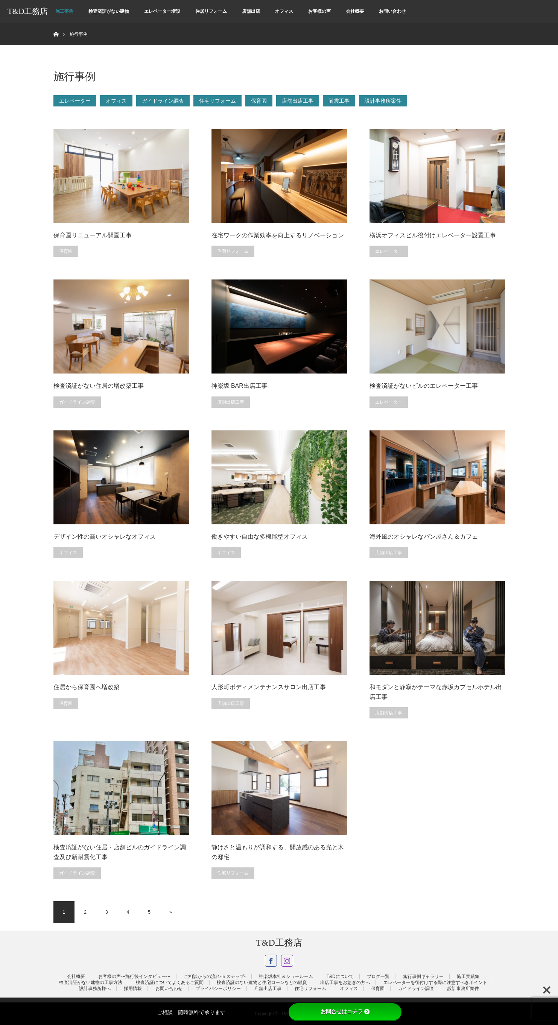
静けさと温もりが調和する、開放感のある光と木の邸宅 (277, 852)
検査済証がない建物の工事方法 (90, 982)
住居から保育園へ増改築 (86, 687)
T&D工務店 (28, 11)
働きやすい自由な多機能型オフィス (259, 536)
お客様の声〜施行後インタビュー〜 (134, 976)
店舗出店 (251, 11)
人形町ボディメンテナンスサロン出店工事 (268, 687)
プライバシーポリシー (218, 988)
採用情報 (133, 988)
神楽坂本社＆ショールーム (286, 976)
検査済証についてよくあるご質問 (170, 982)
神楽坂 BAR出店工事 (239, 386)
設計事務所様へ (95, 988)
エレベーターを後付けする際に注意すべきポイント (435, 982)
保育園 (259, 101)
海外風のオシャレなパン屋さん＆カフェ (423, 536)
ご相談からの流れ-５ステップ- (215, 976)
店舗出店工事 (297, 101)
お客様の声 (319, 11)
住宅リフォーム (217, 101)
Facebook (271, 960)
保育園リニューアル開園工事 (92, 235)
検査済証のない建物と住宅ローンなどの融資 (262, 982)
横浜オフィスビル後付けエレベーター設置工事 (432, 235)
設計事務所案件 (383, 101)
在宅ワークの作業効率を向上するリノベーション (277, 235)
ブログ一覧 (378, 976)
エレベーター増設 (162, 11)
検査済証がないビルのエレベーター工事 (423, 386)
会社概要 (355, 11)
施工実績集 (468, 976)
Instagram (287, 960)
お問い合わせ (392, 11)
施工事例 (64, 11)
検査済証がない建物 (108, 11)
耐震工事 (339, 101)
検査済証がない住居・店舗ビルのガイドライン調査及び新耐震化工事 (119, 852)
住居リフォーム (211, 11)
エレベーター (75, 101)
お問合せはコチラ (345, 1011)
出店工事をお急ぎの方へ (345, 982)
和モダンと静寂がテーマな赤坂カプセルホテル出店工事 (435, 692)
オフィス (284, 11)
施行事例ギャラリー (423, 976)
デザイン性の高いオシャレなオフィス (104, 536)
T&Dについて (340, 976)
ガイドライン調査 (163, 101)
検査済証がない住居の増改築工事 (98, 386)
